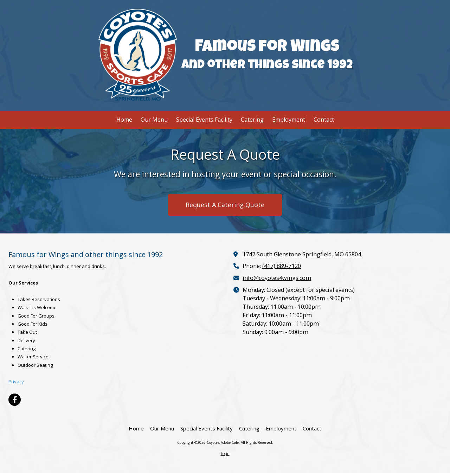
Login (225, 453)
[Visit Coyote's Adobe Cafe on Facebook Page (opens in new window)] (14, 400)
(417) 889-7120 (281, 266)
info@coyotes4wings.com (277, 278)
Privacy (16, 381)
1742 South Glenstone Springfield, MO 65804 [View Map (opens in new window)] (302, 254)
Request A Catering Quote (225, 204)
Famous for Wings (267, 48)
